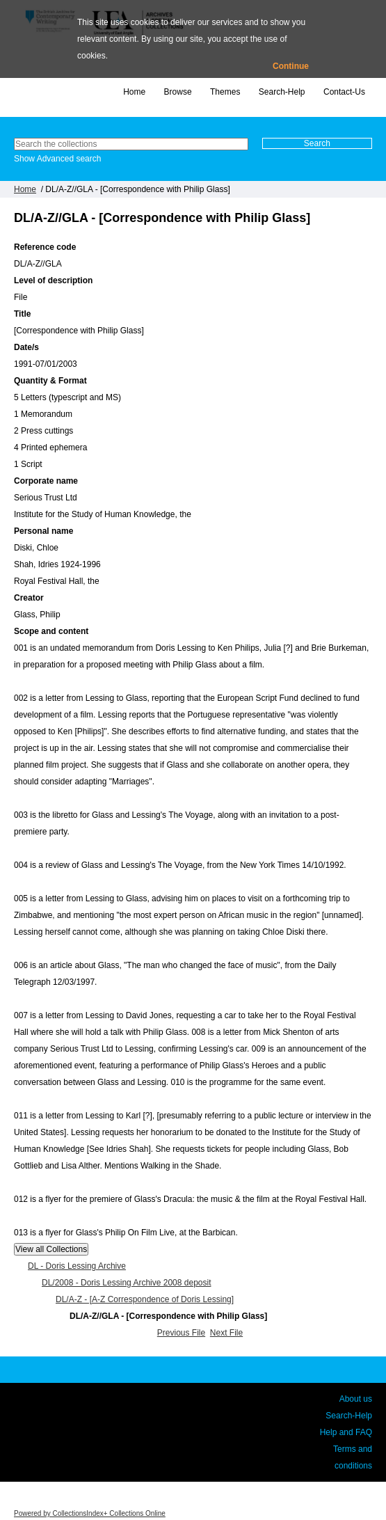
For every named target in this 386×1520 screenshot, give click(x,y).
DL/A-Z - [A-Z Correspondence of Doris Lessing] (145, 1299)
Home (134, 92)
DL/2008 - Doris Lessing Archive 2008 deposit (126, 1283)
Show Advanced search (57, 159)
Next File (226, 1333)
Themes (225, 92)
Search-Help (282, 92)
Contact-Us (344, 92)
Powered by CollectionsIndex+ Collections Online (90, 1513)
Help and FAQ (346, 1432)
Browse (178, 92)
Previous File (181, 1333)
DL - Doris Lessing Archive (77, 1266)
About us (355, 1399)
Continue (291, 66)
